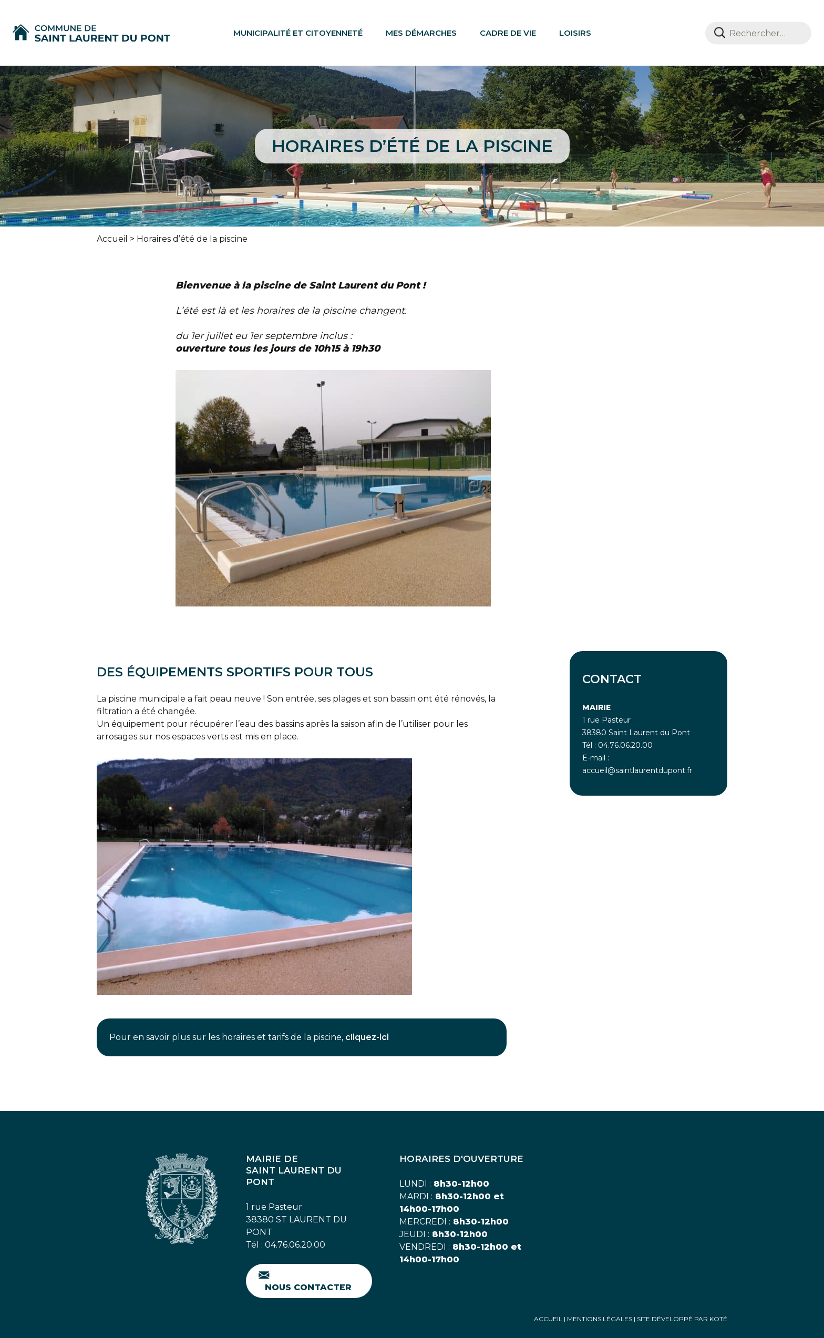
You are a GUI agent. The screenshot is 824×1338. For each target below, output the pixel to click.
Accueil (112, 239)
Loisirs (575, 33)
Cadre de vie (508, 33)
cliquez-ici (367, 1037)
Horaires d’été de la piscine (192, 239)
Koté (718, 1319)
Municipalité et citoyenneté (298, 33)
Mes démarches (421, 33)
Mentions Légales (599, 1319)
